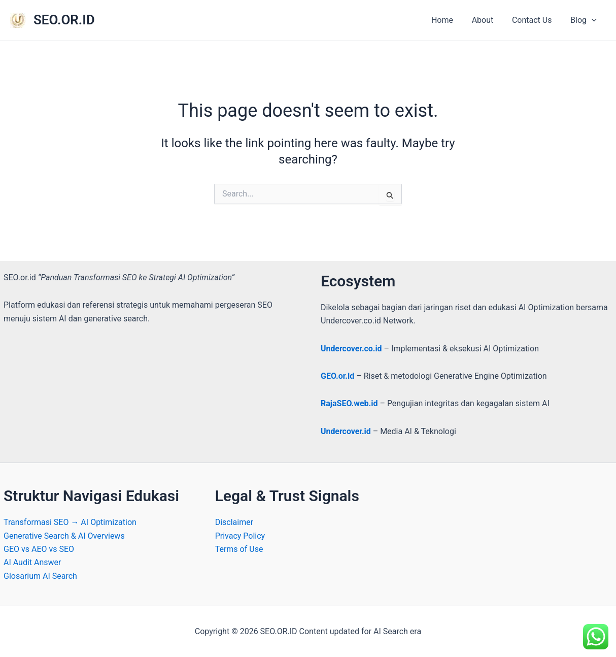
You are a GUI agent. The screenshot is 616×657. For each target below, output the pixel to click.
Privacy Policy (240, 536)
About (488, 20)
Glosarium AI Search (40, 576)
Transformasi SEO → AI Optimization (70, 522)
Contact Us (536, 20)
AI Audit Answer (32, 562)
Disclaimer (234, 522)
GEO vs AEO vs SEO (39, 549)
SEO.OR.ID (64, 19)
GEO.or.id (337, 376)
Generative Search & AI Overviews (64, 536)
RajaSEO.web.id (349, 403)
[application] (593, 20)
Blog (584, 20)
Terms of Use (239, 549)
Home (450, 20)
